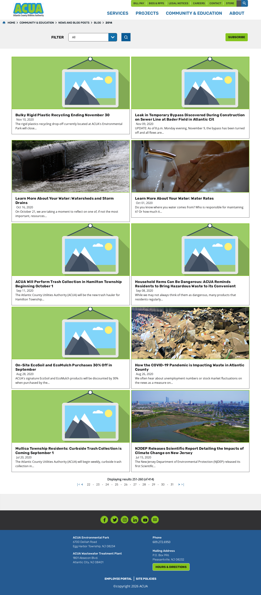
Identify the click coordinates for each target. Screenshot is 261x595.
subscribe (236, 37)
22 (88, 484)
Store (230, 3)
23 (98, 484)
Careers (199, 3)
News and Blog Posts (74, 22)
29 (153, 484)
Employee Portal (118, 578)
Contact (215, 3)
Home (11, 22)
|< (78, 484)
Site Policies (146, 578)
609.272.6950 (161, 542)
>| (183, 484)
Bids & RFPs (156, 3)
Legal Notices (178, 3)
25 (116, 484)
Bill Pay (138, 3)
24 (107, 484)
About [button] (236, 13)
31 (172, 484)
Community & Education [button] (194, 13)
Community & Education (37, 22)
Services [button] (117, 13)
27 (134, 484)
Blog (97, 22)
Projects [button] (147, 13)
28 (144, 484)
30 (163, 484)
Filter (57, 37)
